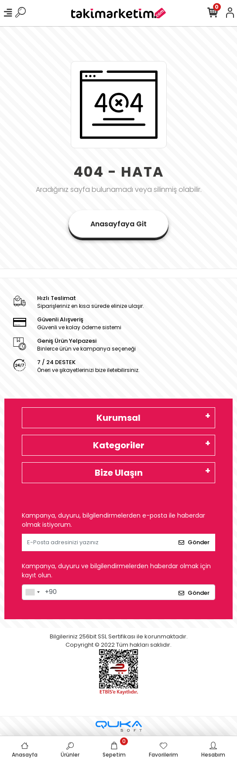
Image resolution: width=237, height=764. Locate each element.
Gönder (194, 542)
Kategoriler (118, 445)
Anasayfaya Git (118, 224)
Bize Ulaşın (119, 473)
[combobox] (32, 592)
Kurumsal (118, 418)
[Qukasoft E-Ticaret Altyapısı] (119, 726)
